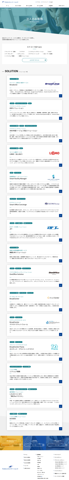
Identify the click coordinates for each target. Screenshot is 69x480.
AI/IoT (49, 51)
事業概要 (39, 462)
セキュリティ (21, 54)
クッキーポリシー (58, 470)
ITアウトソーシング (33, 54)
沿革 (38, 464)
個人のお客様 (29, 5)
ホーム (7, 5)
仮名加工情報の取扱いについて (61, 464)
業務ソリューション (23, 56)
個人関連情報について (59, 466)
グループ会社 (39, 470)
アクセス (38, 2)
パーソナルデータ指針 (59, 476)
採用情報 (39, 476)
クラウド (22, 51)
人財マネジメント (40, 474)
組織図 (38, 466)
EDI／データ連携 (47, 54)
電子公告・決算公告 (41, 472)
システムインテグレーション (36, 51)
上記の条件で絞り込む (34, 60)
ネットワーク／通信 (9, 51)
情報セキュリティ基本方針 (60, 473)
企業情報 (51, 5)
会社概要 (39, 458)
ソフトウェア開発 (9, 56)
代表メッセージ (40, 456)
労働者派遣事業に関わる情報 (42, 478)
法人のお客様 (40, 5)
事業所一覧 (39, 468)
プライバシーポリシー (59, 460)
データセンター (8, 54)
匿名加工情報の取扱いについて (61, 462)
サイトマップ (45, 2)
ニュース (26, 465)
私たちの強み (18, 5)
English (51, 2)
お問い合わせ (61, 5)
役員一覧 (39, 460)
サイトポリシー (58, 457)
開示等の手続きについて (59, 468)
